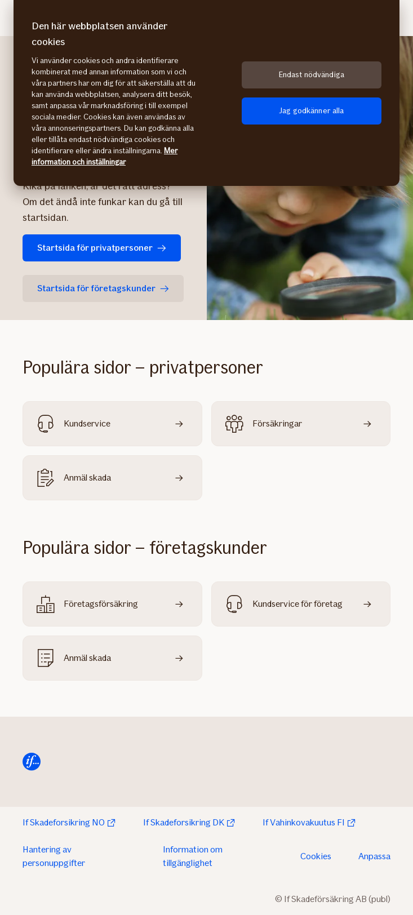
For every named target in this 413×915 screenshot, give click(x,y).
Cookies (315, 856)
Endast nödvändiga (311, 74)
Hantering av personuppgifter (54, 856)
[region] (206, 93)
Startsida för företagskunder (103, 288)
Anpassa (374, 856)
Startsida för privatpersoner (101, 247)
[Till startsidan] (32, 762)
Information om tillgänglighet (193, 856)
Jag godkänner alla (311, 111)
